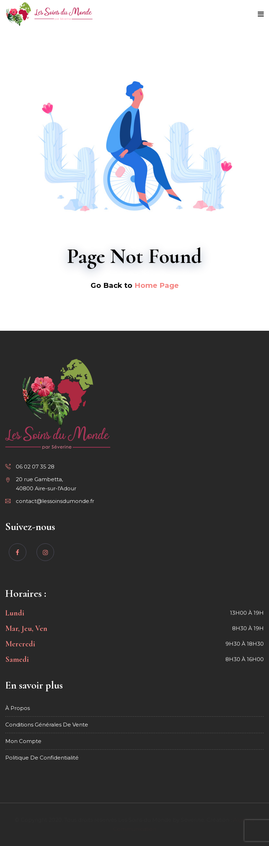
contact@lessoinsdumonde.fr (55, 501)
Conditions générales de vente (46, 724)
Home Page (156, 285)
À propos (17, 708)
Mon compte (23, 741)
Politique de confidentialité (42, 757)
